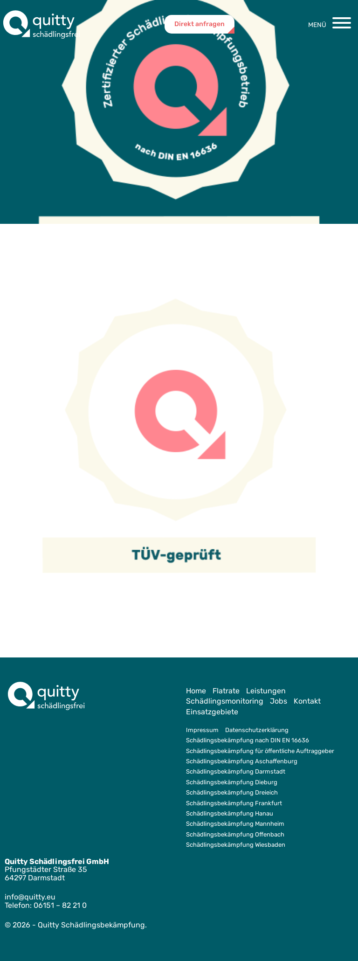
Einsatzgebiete (212, 711)
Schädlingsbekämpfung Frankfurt (234, 803)
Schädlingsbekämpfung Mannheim (235, 823)
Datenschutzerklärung (257, 729)
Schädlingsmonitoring (224, 701)
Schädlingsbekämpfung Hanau (229, 813)
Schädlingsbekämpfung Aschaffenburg (241, 761)
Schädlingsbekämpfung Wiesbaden (235, 844)
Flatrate (226, 690)
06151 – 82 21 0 (60, 905)
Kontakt (307, 701)
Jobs (278, 701)
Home (196, 690)
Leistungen (266, 690)
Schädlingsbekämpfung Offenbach (235, 834)
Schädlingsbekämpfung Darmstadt (235, 771)
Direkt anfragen (199, 24)
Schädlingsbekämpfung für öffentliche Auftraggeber (260, 750)
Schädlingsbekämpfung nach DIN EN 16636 (247, 740)
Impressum (202, 729)
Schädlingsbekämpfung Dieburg (231, 782)
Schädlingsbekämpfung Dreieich (232, 792)
